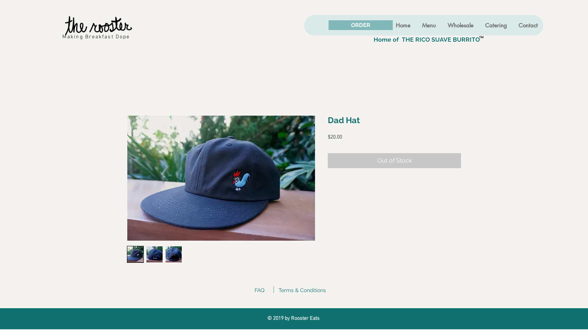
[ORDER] (361, 25)
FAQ (259, 290)
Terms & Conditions (302, 290)
